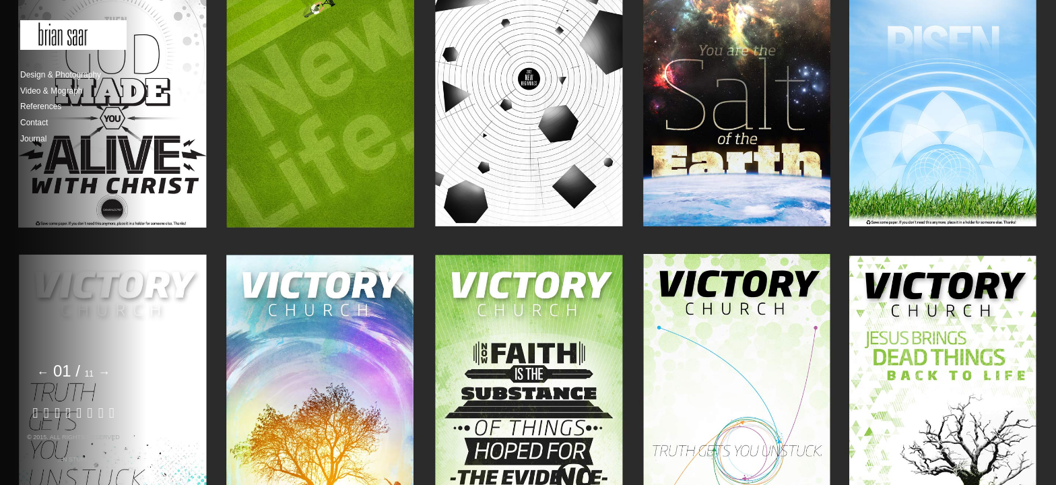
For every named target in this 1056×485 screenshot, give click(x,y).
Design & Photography (60, 74)
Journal (33, 138)
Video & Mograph (51, 91)
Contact (34, 122)
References (40, 106)
